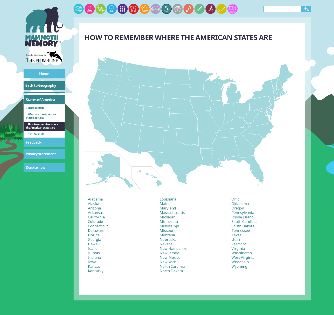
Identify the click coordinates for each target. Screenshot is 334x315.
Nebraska (168, 239)
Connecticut (98, 226)
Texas (236, 235)
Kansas (94, 266)
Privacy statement (41, 153)
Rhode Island (242, 217)
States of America (40, 99)
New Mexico (170, 257)
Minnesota (169, 221)
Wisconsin (240, 261)
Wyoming (239, 266)
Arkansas (96, 212)
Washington (241, 252)
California (96, 217)
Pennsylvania (242, 212)
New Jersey (169, 252)
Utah (235, 239)
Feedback (33, 142)
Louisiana (168, 199)
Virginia (238, 248)
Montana (167, 235)
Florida (94, 235)
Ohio (235, 199)
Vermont (238, 244)
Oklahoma (240, 203)
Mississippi (169, 226)
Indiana (94, 257)
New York (168, 261)
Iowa (92, 261)
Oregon (237, 208)
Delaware (96, 230)
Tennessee (240, 230)
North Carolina (172, 266)
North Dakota (171, 270)
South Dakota (242, 226)
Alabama (95, 199)
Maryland (168, 208)
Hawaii (94, 244)
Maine (165, 203)
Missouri (167, 230)
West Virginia (242, 257)
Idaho (93, 248)
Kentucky (95, 270)
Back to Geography (40, 85)
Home (44, 73)
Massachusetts (172, 212)
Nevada (166, 244)
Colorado (95, 221)
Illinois (94, 252)
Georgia (94, 239)
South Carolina (244, 221)
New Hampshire (173, 248)
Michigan (167, 217)
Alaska (93, 203)
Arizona (94, 208)
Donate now (35, 167)
